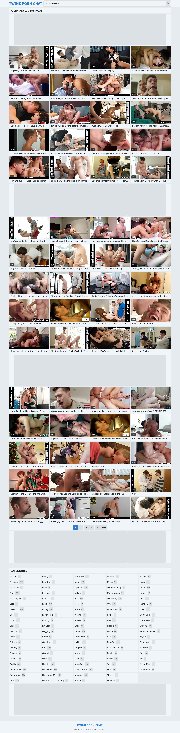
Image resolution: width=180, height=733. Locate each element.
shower (145, 576)
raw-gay (113, 642)
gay (47, 648)
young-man (147, 664)
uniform (146, 626)
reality (112, 653)
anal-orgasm (18, 598)
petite (111, 615)
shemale (113, 680)
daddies (15, 659)
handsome (49, 669)
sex (111, 664)
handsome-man (51, 675)
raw (111, 637)
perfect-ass (114, 609)
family (47, 609)
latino (80, 631)
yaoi (144, 653)
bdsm (15, 620)
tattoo (145, 587)
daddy (15, 664)
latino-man (82, 637)
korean (80, 620)
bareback (17, 609)
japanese (81, 587)
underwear (147, 620)
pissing (112, 626)
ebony (47, 576)
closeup (15, 653)
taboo (145, 582)
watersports (147, 642)
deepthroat (17, 675)
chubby (15, 648)
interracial (82, 576)
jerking (80, 593)
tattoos (145, 593)
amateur (17, 582)
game (47, 637)
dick (15, 680)
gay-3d (47, 653)
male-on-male (84, 669)
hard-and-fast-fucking (55, 680)
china (15, 637)
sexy (111, 669)
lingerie (80, 648)
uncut (145, 609)
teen (144, 598)
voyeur (145, 637)
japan (80, 582)
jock (79, 598)
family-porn (50, 615)
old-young (114, 598)
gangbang (49, 642)
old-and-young (116, 587)
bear (14, 626)
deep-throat (18, 669)
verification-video (150, 631)
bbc (14, 615)
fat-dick (48, 626)
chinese (15, 642)
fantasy (48, 620)
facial (47, 604)
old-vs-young (115, 593)
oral (111, 604)
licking (80, 642)
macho (80, 653)
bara (14, 604)
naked (80, 680)
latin (79, 626)
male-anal (82, 664)
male (79, 659)
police (112, 631)
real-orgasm (115, 648)
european (48, 593)
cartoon (16, 631)
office (112, 582)
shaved (112, 675)
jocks (79, 604)
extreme (48, 598)
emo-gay (48, 582)
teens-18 (146, 604)
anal (15, 593)
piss (111, 620)
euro (46, 587)
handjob (48, 664)
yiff (143, 659)
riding (112, 659)
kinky (79, 609)
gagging (48, 631)
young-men (147, 669)
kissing (80, 615)
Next (104, 527)
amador (15, 576)
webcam (146, 648)
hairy (47, 659)
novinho (113, 576)
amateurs (16, 587)
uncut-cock (147, 615)
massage (81, 675)
